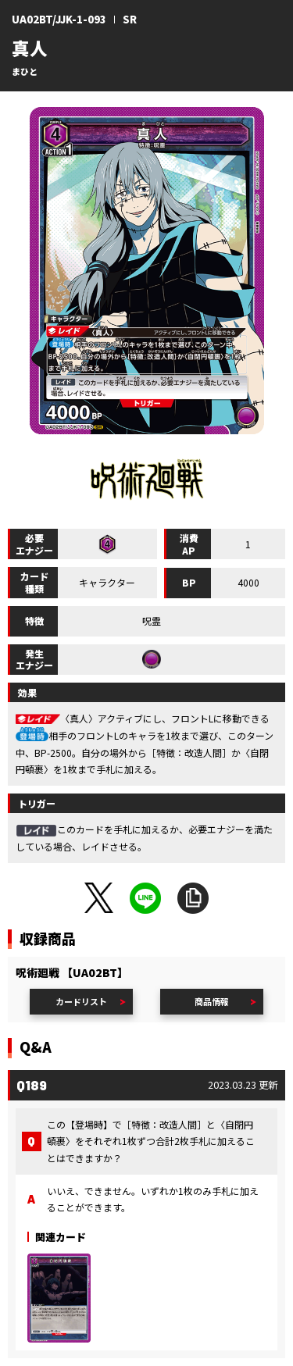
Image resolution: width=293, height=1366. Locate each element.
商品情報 (212, 1001)
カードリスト (81, 1001)
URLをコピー (193, 898)
